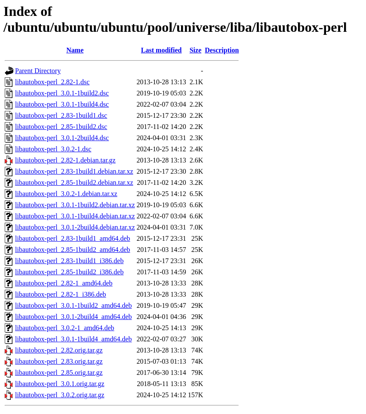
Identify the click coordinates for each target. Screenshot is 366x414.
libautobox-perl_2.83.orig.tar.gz (59, 361)
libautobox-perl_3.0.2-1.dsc (53, 149)
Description (222, 50)
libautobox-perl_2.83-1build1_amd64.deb (72, 238)
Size (196, 50)
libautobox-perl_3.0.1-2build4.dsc (62, 137)
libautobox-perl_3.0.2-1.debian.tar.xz (66, 193)
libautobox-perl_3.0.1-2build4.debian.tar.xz (75, 227)
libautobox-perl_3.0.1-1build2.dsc (62, 93)
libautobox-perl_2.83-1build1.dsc (61, 115)
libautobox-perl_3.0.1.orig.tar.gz (60, 383)
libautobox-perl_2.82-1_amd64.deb (64, 283)
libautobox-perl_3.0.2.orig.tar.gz (60, 395)
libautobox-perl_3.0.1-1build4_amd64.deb (73, 339)
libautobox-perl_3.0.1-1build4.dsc (62, 104)
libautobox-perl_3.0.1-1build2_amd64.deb (73, 305)
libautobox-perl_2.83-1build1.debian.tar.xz (74, 171)
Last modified (161, 50)
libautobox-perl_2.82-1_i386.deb (60, 294)
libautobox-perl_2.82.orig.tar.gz (59, 350)
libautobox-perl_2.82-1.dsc (52, 82)
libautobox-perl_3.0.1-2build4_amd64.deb (73, 316)
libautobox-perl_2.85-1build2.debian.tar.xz (74, 182)
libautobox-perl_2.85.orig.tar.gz (59, 372)
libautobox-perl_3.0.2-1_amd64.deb (64, 327)
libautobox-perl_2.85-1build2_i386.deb (69, 272)
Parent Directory (38, 70)
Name (74, 50)
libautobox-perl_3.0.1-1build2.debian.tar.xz (75, 205)
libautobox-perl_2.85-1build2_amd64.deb (72, 249)
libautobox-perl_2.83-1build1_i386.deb (69, 260)
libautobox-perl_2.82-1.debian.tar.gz (65, 160)
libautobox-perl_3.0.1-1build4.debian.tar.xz (75, 216)
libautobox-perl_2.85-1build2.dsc (61, 126)
